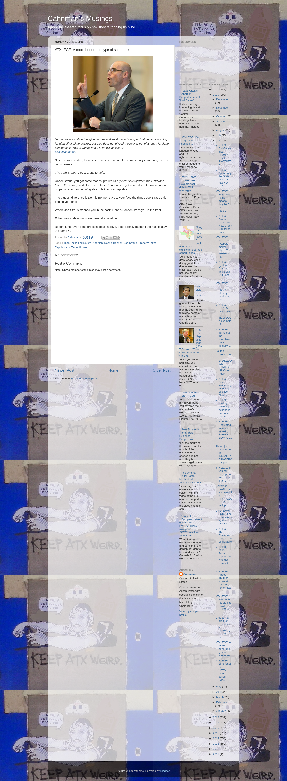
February (221, 702)
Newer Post (64, 370)
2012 (216, 748)
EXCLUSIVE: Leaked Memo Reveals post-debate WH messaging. (189, 184)
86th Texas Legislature (77, 242)
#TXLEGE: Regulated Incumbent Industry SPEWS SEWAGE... (224, 431)
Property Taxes (147, 242)
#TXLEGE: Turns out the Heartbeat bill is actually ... (223, 337)
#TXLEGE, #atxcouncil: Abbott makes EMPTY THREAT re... (224, 247)
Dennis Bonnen (113, 242)
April (219, 691)
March (220, 697)
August (220, 130)
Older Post (161, 370)
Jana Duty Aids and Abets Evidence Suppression (189, 434)
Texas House (79, 247)
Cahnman (189, 574)
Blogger (165, 770)
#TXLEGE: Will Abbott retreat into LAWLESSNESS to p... (224, 604)
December (222, 99)
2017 (216, 722)
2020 (216, 89)
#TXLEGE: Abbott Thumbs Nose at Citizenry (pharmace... (224, 581)
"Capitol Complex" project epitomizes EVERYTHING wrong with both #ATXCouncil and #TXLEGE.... (190, 526)
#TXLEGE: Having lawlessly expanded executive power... (223, 408)
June (219, 140)
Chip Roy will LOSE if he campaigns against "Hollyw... (224, 517)
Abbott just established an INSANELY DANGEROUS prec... (224, 454)
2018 (216, 717)
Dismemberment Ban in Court (191, 394)
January (221, 710)
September (222, 121)
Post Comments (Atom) (85, 378)
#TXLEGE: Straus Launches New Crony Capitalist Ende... (224, 224)
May (219, 686)
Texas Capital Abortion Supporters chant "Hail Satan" (189, 95)
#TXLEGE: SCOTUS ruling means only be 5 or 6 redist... (223, 201)
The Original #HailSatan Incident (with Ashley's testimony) (191, 477)
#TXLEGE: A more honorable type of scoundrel (223, 649)
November (222, 107)
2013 (216, 743)
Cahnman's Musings (80, 18)
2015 (216, 733)
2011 (216, 754)
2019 (216, 94)
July (219, 135)
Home (113, 370)
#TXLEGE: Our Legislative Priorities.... (189, 140)
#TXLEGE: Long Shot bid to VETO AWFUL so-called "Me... (224, 670)
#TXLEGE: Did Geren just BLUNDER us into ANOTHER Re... (224, 155)
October (221, 116)
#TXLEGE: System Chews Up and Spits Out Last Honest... (223, 270)
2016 (216, 727)
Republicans (62, 247)
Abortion (98, 242)
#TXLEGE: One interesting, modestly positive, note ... (224, 386)
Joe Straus (130, 242)
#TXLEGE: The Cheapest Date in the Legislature (224, 535)
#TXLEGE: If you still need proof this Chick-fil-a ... (224, 474)
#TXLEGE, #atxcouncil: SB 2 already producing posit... (224, 291)
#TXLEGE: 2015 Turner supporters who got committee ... (223, 557)
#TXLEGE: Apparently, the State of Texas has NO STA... (224, 178)
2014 (216, 738)
